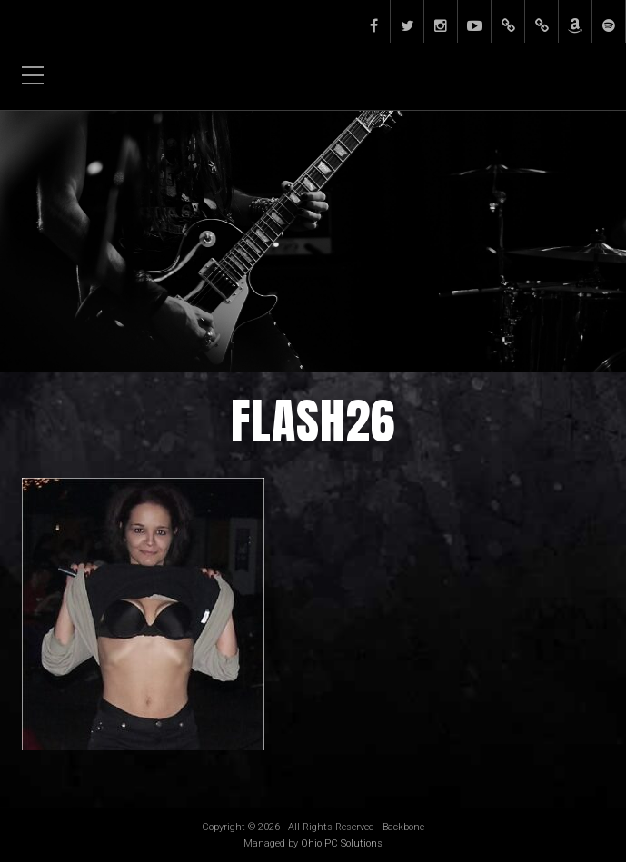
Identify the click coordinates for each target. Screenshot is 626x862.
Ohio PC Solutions (342, 843)
